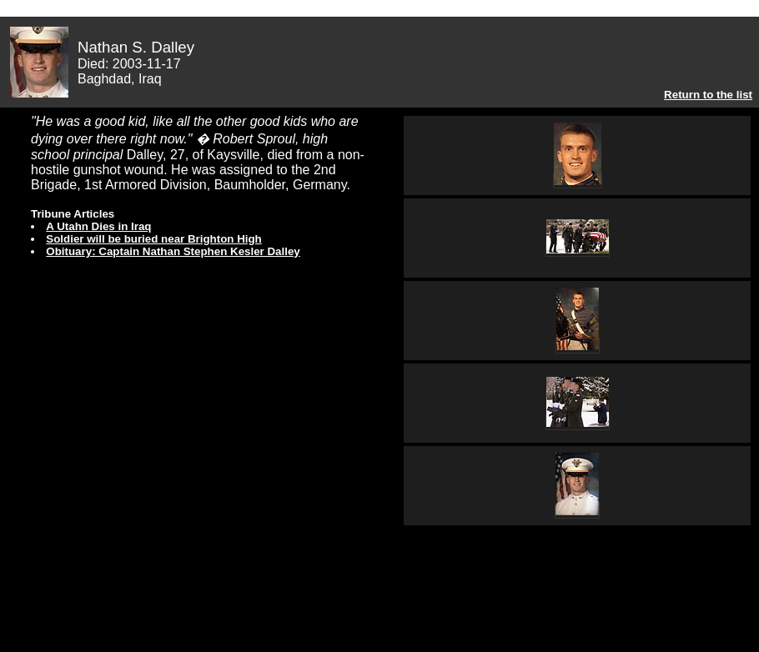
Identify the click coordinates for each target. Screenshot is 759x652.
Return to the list (708, 94)
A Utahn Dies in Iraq (98, 226)
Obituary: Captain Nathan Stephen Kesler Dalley (172, 251)
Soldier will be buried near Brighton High (153, 239)
